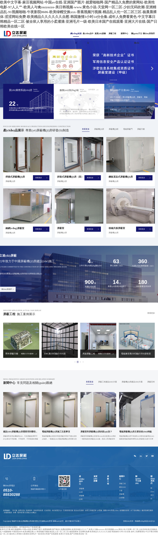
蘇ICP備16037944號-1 (73, 521)
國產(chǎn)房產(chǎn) (111, 510)
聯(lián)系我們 (149, 33)
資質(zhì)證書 (100, 33)
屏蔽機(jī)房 (99, 129)
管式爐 (14, 510)
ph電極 (99, 510)
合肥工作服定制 (90, 510)
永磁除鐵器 (8, 512)
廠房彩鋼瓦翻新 (147, 510)
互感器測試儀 (68, 510)
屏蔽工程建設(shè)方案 (107, 382)
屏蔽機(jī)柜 (114, 129)
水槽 (14, 512)
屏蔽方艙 (141, 129)
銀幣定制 (21, 510)
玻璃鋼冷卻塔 (124, 510)
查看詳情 (113, 110)
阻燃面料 (29, 510)
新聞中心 (124, 33)
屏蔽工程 (112, 33)
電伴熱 (19, 512)
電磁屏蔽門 (128, 129)
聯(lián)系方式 (152, 493)
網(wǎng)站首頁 (76, 38)
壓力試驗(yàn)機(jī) (29, 512)
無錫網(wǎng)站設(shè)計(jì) (145, 521)
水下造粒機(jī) (135, 510)
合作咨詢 (91, 89)
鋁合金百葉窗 (79, 510)
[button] (75, 362)
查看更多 (85, 129)
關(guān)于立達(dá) (136, 38)
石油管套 (47, 510)
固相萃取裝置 (38, 510)
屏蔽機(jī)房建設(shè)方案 (132, 382)
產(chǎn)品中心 (88, 38)
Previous (5, 68)
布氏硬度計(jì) (57, 510)
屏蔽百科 (151, 382)
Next (152, 68)
